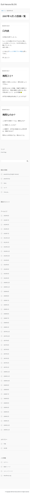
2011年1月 (6, 242)
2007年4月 (6, 354)
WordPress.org (7, 475)
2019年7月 (6, 220)
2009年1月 (6, 309)
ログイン (6, 462)
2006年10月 (7, 380)
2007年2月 (6, 362)
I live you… (6, 192)
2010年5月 (6, 269)
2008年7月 (6, 318)
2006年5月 (6, 403)
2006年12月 (7, 371)
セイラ (5, 187)
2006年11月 (7, 376)
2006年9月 (6, 385)
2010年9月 (6, 260)
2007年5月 (6, 349)
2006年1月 (6, 420)
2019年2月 (6, 229)
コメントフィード (8, 471)
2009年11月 (7, 287)
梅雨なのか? (8, 114)
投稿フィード (7, 466)
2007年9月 (6, 340)
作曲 (5, 443)
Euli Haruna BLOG (9, 4)
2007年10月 (7, 336)
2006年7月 (6, 394)
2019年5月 (6, 224)
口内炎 (5, 31)
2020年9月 (6, 215)
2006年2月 (6, 416)
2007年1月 (6, 367)
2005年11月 (7, 429)
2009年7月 (6, 300)
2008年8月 (6, 313)
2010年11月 (7, 251)
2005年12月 (7, 425)
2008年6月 (6, 322)
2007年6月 (6, 345)
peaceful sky (7, 178)
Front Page (3, 152)
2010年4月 (6, 273)
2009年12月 (7, 282)
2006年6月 (6, 398)
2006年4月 (6, 407)
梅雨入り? (7, 76)
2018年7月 (6, 233)
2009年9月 (6, 291)
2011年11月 (7, 238)
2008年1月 (6, 327)
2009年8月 (6, 296)
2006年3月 (6, 412)
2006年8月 (6, 389)
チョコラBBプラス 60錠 (16, 51)
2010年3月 (6, 278)
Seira (5, 183)
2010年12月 (7, 247)
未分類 (5, 448)
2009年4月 (6, 305)
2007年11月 (7, 331)
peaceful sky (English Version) (11, 174)
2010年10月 (7, 255)
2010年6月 (6, 264)
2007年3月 (6, 358)
